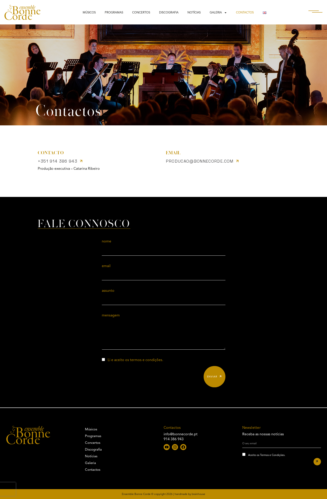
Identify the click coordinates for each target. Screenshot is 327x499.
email (106, 266)
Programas (114, 12)
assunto (108, 290)
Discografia (168, 12)
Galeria (218, 12)
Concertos (141, 12)
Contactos (245, 12)
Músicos (89, 12)
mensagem (111, 315)
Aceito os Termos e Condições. (266, 455)
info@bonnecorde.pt (181, 434)
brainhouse (198, 494)
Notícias (194, 12)
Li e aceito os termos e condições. (135, 360)
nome (106, 241)
